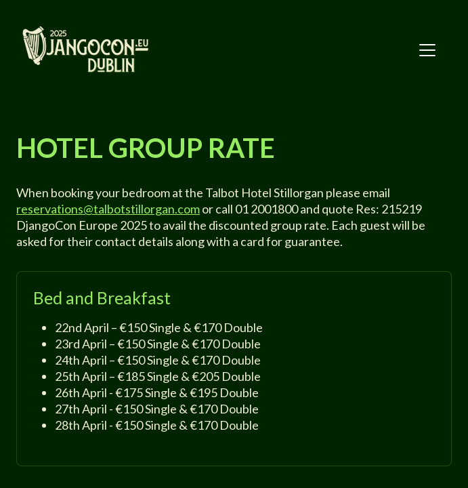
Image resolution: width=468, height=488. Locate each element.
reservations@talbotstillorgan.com (108, 208)
